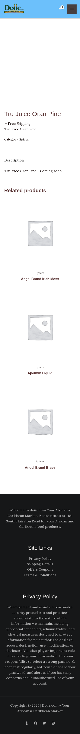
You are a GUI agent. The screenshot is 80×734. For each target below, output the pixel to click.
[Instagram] (53, 723)
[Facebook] (35, 723)
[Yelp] (27, 723)
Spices (24, 139)
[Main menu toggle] (72, 9)
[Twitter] (44, 723)
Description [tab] (14, 160)
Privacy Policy (40, 558)
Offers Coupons (40, 569)
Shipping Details (40, 564)
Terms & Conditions (40, 575)
